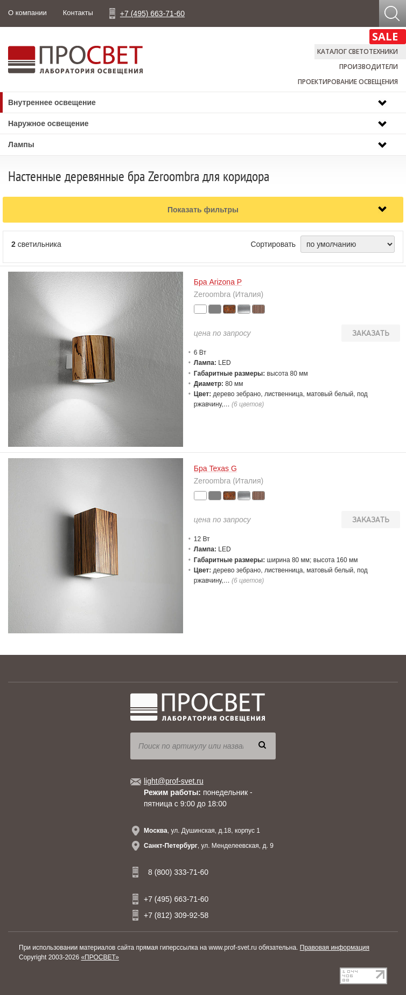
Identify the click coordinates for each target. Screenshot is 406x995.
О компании (27, 13)
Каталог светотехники (357, 51)
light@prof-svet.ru (174, 781)
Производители (368, 66)
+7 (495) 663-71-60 (152, 13)
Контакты (78, 13)
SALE (385, 36)
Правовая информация (334, 947)
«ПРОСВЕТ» (100, 957)
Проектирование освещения (348, 81)
